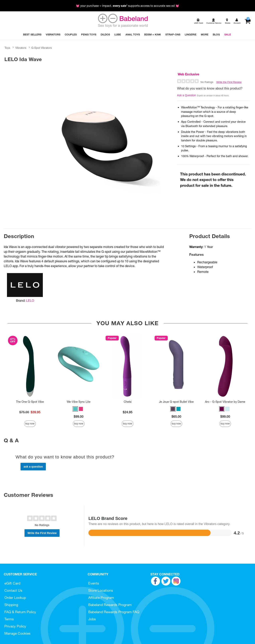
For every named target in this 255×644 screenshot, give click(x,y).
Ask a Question (186, 95)
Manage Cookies (17, 633)
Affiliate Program (101, 597)
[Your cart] (247, 21)
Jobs (92, 619)
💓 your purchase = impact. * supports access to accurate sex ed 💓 (127, 6)
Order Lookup (15, 597)
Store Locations (100, 590)
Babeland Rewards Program (110, 605)
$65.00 (176, 416)
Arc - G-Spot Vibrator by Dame (225, 402)
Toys (7, 47)
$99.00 (78, 416)
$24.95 (127, 412)
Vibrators (20, 47)
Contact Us (13, 590)
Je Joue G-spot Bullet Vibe (176, 402)
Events (93, 583)
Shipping (11, 605)
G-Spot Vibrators (41, 47)
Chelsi (127, 402)
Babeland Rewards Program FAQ (113, 612)
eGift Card (12, 583)
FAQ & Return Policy (20, 612)
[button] (75, 409)
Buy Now (29, 423)
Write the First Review (229, 82)
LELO (30, 301)
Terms (9, 619)
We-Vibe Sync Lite (78, 402)
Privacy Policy (15, 626)
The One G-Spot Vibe (30, 402)
